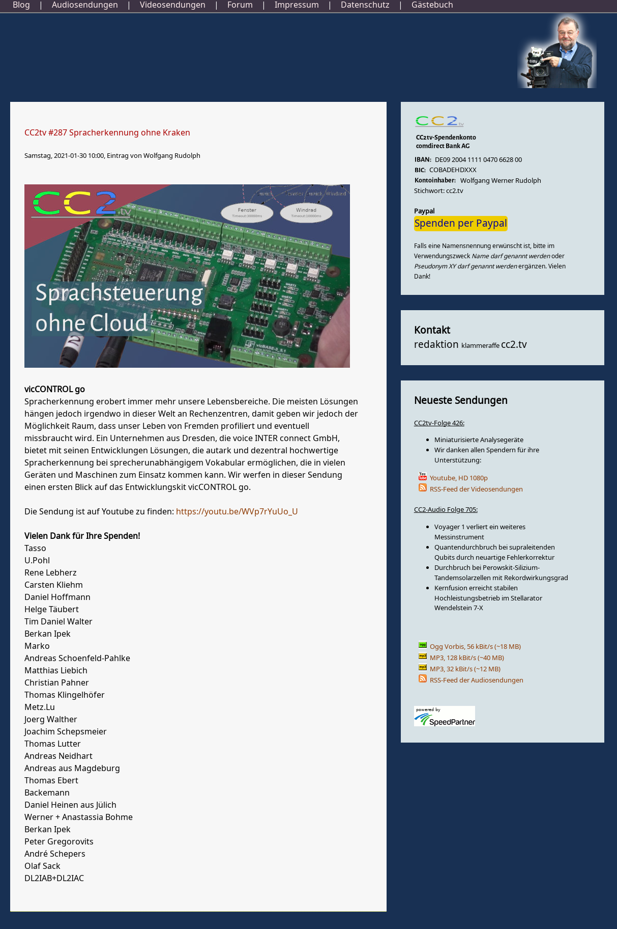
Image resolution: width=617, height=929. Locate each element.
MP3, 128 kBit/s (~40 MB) (467, 658)
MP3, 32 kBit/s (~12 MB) (465, 669)
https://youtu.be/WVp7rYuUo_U (237, 512)
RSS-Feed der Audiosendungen (476, 680)
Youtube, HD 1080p (459, 478)
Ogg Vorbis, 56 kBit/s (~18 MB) (475, 646)
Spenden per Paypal (461, 223)
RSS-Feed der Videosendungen (476, 489)
